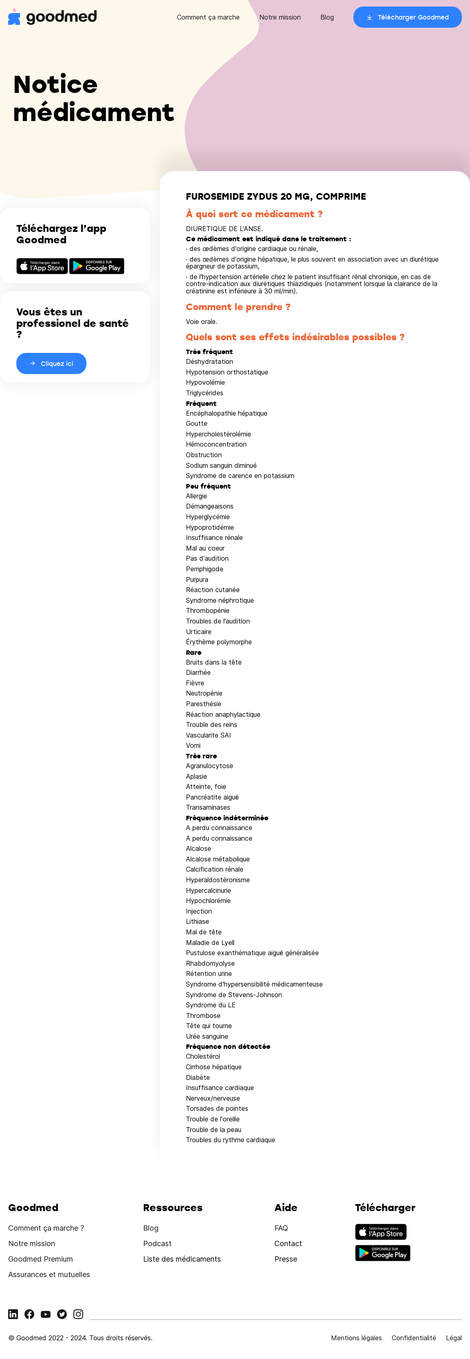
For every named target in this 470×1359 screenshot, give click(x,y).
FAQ (281, 1228)
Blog (327, 17)
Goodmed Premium (40, 1259)
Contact (288, 1243)
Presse (285, 1259)
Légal (454, 1338)
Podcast (157, 1243)
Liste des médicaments (182, 1259)
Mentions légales (356, 1338)
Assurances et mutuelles (49, 1274)
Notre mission (280, 17)
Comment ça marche (208, 17)
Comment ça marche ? (46, 1228)
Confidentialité (414, 1338)
